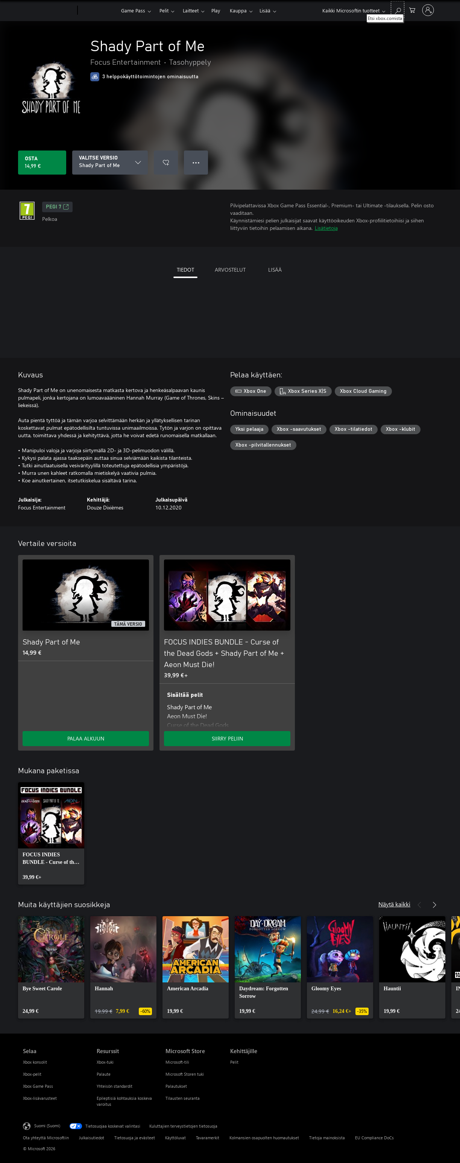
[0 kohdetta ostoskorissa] (412, 9)
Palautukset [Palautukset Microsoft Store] (176, 1086)
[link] (51, 833)
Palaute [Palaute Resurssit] (104, 1074)
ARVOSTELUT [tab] (230, 269)
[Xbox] (98, 10)
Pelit (164, 10)
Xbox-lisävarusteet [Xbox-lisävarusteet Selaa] (40, 1098)
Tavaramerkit (207, 1137)
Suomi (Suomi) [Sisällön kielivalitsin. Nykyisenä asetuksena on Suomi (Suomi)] (47, 1125)
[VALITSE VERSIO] (110, 163)
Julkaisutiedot (91, 1137)
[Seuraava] (434, 905)
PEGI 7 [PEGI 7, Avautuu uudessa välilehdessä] (57, 207)
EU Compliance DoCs (374, 1137)
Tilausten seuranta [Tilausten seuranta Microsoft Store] (182, 1098)
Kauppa (238, 10)
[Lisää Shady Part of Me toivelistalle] (166, 163)
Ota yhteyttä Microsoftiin (46, 1137)
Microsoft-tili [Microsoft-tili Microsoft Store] (177, 1062)
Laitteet (191, 10)
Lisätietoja (326, 227)
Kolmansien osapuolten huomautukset (264, 1137)
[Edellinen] (419, 905)
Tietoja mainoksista (327, 1137)
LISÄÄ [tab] (275, 269)
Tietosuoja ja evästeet (134, 1137)
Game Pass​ (133, 10)
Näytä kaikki (394, 904)
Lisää (265, 10)
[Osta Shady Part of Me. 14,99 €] (42, 163)
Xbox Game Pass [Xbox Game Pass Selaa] (38, 1086)
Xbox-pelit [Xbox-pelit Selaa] (32, 1074)
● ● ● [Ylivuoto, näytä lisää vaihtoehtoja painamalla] (196, 162)
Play (215, 10)
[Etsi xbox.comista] (397, 9)
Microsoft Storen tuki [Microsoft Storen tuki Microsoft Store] (184, 1074)
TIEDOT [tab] (185, 269)
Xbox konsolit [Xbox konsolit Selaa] (35, 1062)
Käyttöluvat (175, 1137)
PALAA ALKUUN (85, 738)
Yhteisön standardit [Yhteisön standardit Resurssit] (114, 1086)
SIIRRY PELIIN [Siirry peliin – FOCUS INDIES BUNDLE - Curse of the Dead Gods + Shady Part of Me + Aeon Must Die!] (227, 738)
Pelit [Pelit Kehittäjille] (234, 1062)
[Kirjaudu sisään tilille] (428, 10)
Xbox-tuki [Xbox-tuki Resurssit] (105, 1062)
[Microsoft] (48, 10)
